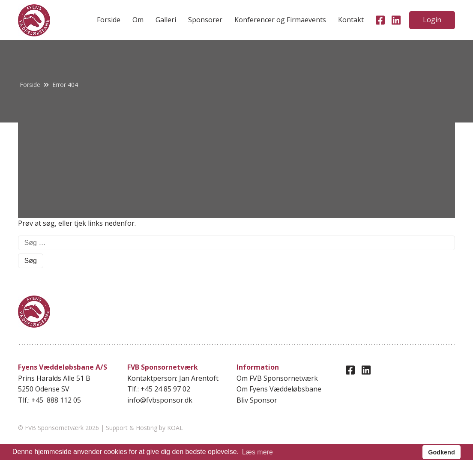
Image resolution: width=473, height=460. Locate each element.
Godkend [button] (441, 452)
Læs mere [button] (257, 452)
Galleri (166, 19)
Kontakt (351, 19)
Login (432, 19)
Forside (108, 19)
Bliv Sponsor (256, 400)
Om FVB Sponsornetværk (277, 378)
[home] (34, 20)
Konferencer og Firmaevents (280, 19)
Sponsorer (205, 19)
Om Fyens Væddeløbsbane (278, 389)
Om (138, 19)
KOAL (175, 428)
